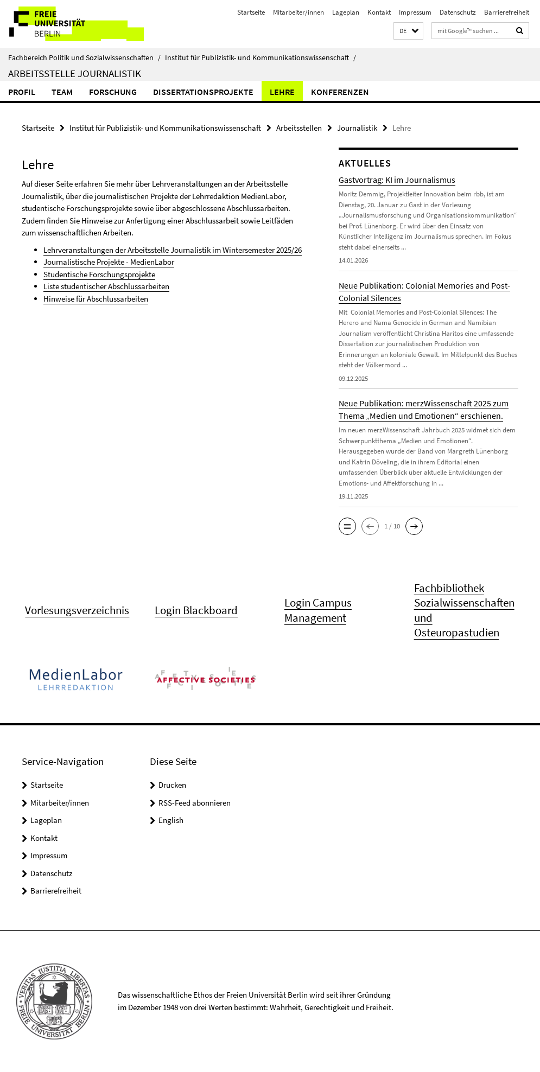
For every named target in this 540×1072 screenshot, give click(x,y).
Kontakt (379, 12)
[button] (408, 31)
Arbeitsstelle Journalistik (74, 73)
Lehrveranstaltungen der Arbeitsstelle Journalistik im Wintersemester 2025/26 (172, 250)
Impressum (415, 12)
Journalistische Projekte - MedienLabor (108, 262)
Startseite (251, 12)
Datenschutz (458, 12)
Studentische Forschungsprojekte (99, 274)
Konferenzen (340, 91)
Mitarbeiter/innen (298, 12)
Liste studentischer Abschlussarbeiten (106, 286)
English (170, 820)
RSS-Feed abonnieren (194, 802)
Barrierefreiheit (506, 12)
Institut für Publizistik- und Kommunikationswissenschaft (260, 57)
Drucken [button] (172, 785)
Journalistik (357, 128)
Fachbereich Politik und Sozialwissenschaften (84, 57)
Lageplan (345, 12)
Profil (21, 91)
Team (62, 91)
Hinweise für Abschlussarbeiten (95, 298)
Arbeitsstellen (299, 128)
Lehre (282, 91)
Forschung (113, 91)
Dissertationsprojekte (203, 91)
